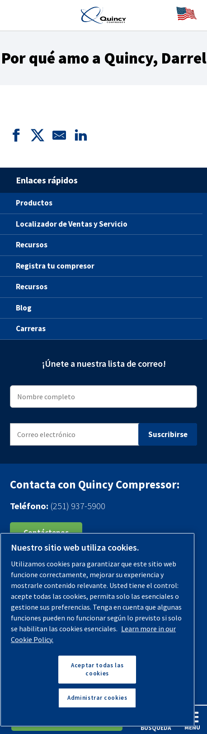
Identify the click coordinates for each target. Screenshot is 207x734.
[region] (97, 630)
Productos (34, 203)
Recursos (31, 245)
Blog (24, 308)
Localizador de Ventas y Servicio (71, 224)
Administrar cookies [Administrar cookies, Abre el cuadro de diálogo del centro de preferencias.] (97, 698)
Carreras (31, 328)
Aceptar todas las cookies (97, 669)
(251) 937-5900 (77, 505)
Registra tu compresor (55, 266)
